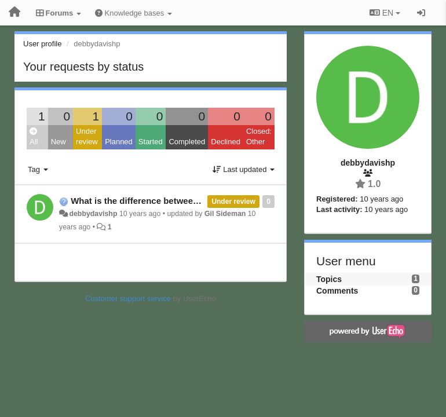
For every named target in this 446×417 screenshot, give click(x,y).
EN (385, 12)
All (34, 137)
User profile (42, 43)
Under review (87, 137)
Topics (329, 279)
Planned (119, 141)
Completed (187, 141)
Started (150, 141)
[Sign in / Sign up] (421, 13)
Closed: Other (259, 137)
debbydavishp (93, 214)
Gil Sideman (225, 214)
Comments (337, 290)
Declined (225, 141)
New (58, 141)
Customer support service (128, 298)
